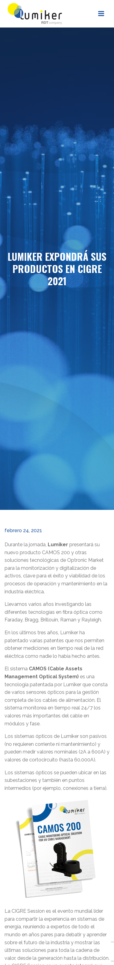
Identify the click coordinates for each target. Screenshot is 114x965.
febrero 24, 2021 (23, 530)
